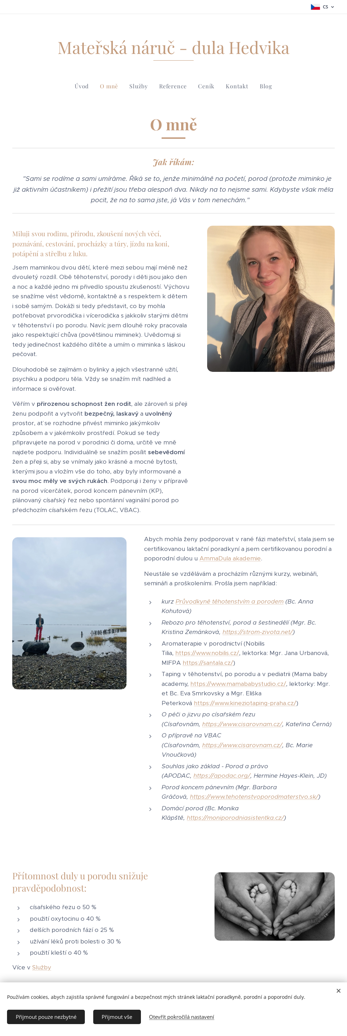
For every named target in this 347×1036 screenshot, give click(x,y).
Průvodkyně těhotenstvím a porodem (230, 601)
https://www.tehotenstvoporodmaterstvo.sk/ (254, 796)
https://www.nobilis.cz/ (207, 653)
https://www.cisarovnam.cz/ (242, 724)
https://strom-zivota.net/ (258, 632)
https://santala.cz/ (208, 662)
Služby (41, 967)
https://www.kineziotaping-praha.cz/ (245, 703)
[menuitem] (84, 86)
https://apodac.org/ (221, 775)
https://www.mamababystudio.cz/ (238, 683)
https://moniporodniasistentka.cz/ (235, 818)
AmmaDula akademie (230, 558)
